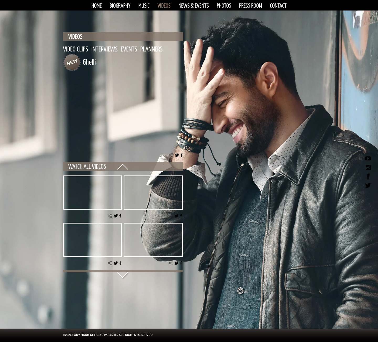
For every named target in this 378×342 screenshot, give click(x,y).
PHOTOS (224, 6)
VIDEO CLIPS (75, 49)
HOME (96, 6)
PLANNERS (151, 49)
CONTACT (278, 6)
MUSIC (144, 6)
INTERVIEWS (104, 49)
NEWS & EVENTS (193, 6)
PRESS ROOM (250, 6)
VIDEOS (164, 6)
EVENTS (129, 49)
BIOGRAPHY (120, 6)
